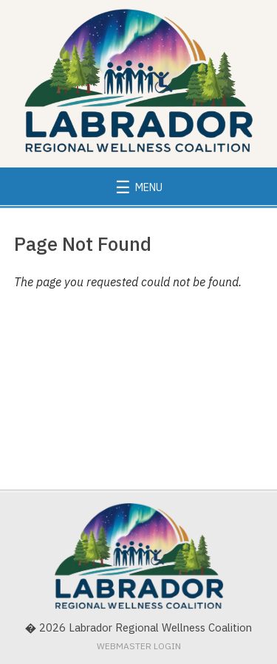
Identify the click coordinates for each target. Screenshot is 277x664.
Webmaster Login (139, 645)
